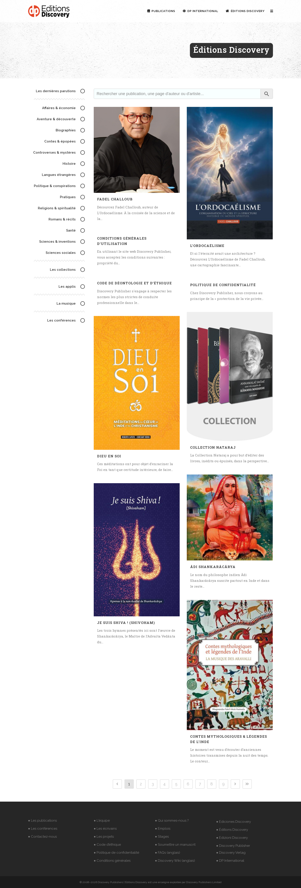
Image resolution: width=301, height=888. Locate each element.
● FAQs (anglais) (167, 853)
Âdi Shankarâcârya (213, 566)
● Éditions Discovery (232, 830)
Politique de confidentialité (223, 285)
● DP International (230, 861)
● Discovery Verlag (231, 853)
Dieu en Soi (109, 456)
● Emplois (162, 829)
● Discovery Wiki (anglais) (175, 861)
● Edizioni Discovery (232, 838)
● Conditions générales (112, 861)
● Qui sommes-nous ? (172, 821)
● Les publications (42, 821)
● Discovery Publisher (233, 846)
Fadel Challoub (114, 199)
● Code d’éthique (107, 845)
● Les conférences (42, 829)
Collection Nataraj (213, 447)
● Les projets (104, 837)
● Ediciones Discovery (233, 822)
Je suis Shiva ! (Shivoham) (126, 622)
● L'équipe (102, 821)
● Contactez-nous (42, 837)
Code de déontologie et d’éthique (134, 283)
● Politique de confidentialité (116, 853)
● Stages (162, 837)
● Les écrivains (105, 829)
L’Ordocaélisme (207, 245)
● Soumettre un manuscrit (175, 845)
